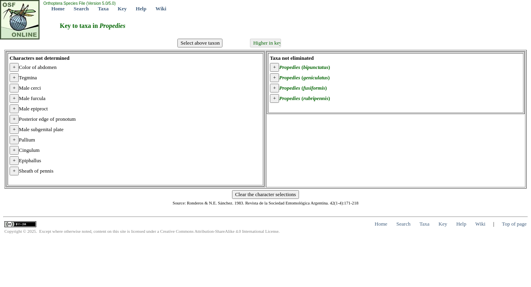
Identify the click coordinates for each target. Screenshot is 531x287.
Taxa (103, 9)
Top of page (514, 224)
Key (122, 9)
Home (58, 9)
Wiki (160, 9)
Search (81, 9)
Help (141, 9)
